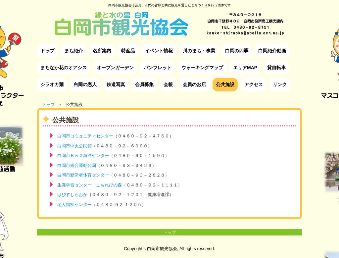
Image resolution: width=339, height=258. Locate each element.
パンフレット (157, 67)
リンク (280, 84)
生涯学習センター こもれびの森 (89, 184)
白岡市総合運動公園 (76, 165)
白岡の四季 (236, 50)
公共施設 (225, 84)
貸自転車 (276, 67)
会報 (168, 84)
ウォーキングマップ (202, 67)
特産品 (128, 50)
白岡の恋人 (85, 84)
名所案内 (102, 50)
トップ (47, 50)
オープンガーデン (115, 67)
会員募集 (144, 84)
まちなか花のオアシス (63, 67)
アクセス (253, 84)
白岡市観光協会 (169, 18)
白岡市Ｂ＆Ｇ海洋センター (83, 155)
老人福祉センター (74, 204)
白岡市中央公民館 (74, 145)
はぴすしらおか (72, 194)
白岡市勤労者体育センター (83, 175)
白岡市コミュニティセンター (85, 135)
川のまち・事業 (199, 50)
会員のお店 (194, 84)
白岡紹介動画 (272, 50)
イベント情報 (159, 50)
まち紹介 (73, 50)
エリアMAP (245, 67)
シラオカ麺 (52, 84)
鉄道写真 (116, 84)
